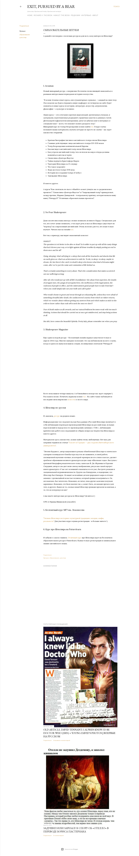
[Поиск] (116, 6)
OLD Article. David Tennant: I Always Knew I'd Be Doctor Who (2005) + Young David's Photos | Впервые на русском (79, 733)
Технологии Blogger (69, 849)
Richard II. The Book (43, 15)
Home (29, 15)
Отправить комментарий (61, 740)
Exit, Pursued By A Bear (51, 6)
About (95, 15)
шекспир (22, 37)
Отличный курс (74, 538)
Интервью (86, 15)
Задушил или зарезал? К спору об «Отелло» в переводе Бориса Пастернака (76, 829)
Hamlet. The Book (61, 15)
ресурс (57, 416)
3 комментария (58, 835)
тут (92, 127)
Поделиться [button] (24, 26)
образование (24, 35)
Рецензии (75, 15)
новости (71, 399)
